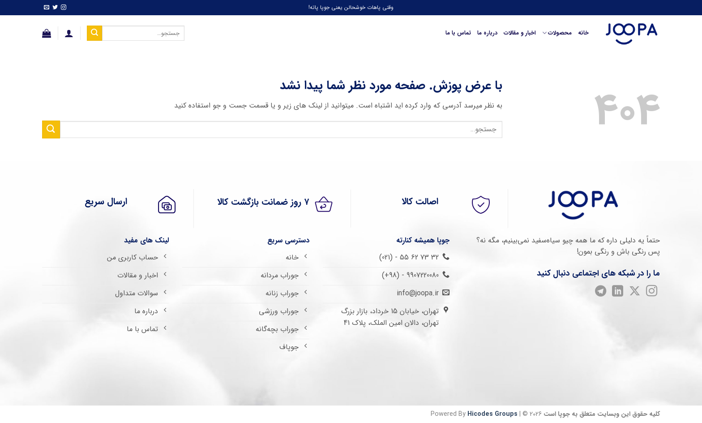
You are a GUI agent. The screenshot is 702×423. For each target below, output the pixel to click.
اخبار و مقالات (520, 33)
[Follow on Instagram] (63, 8)
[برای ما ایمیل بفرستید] (46, 8)
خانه (583, 33)
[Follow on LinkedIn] (617, 293)
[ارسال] (94, 33)
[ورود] (68, 33)
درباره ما (487, 33)
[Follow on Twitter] (55, 8)
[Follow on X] (634, 293)
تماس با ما (458, 33)
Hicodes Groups (492, 414)
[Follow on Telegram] (600, 293)
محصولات (557, 33)
